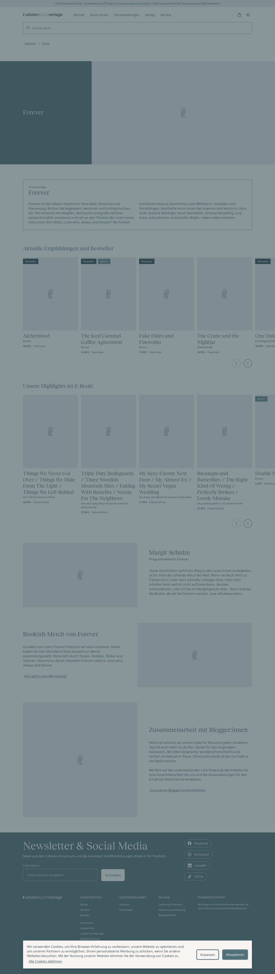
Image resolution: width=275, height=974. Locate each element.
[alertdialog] (137, 954)
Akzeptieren (235, 954)
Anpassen (207, 954)
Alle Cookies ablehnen (45, 961)
